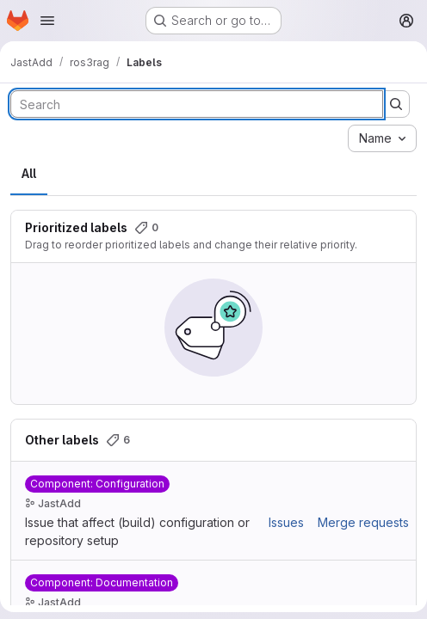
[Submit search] (396, 104)
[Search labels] (196, 104)
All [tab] (29, 173)
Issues (286, 522)
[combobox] (382, 138)
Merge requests (363, 522)
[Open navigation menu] (47, 20)
